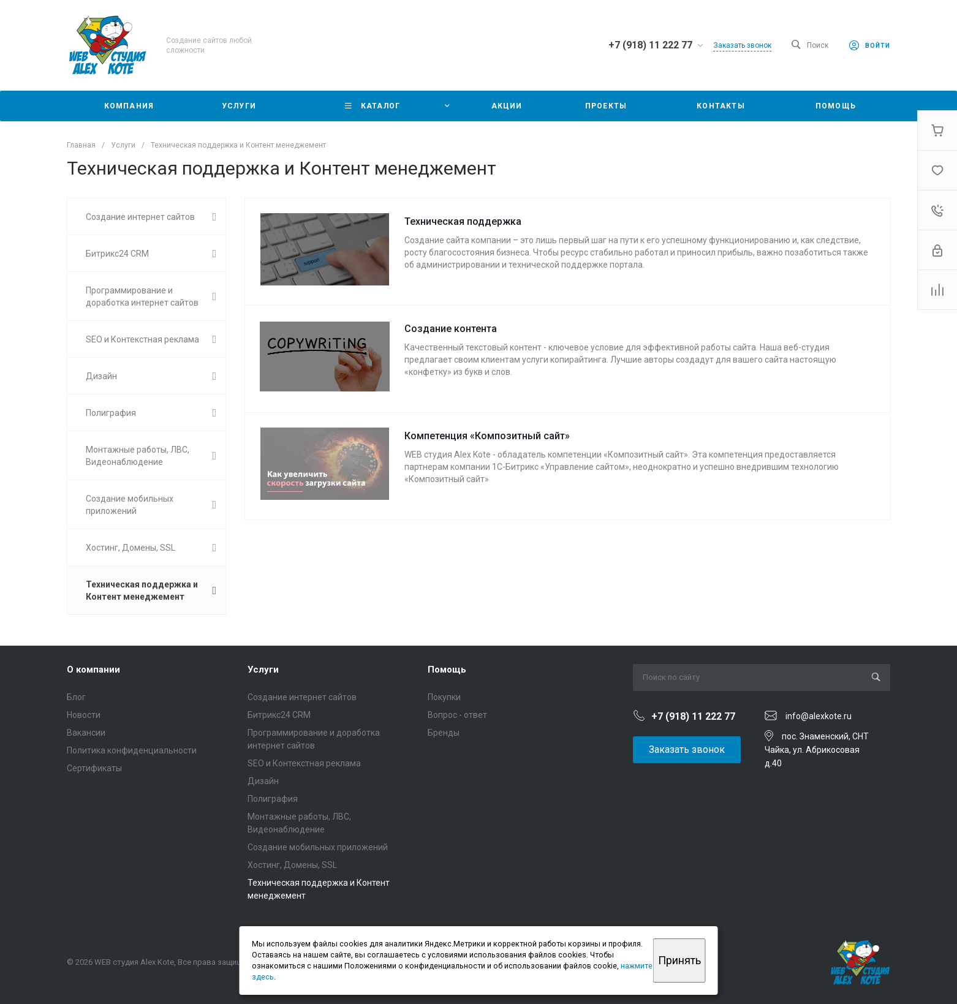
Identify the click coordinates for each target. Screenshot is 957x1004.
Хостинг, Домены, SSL (292, 865)
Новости (83, 715)
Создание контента (450, 328)
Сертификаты (94, 768)
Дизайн (263, 781)
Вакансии (86, 733)
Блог (76, 697)
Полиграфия (273, 799)
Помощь (447, 669)
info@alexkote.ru (818, 716)
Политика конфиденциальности (132, 750)
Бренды (444, 733)
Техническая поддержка (462, 221)
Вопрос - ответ (457, 715)
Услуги (263, 669)
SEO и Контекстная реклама (304, 763)
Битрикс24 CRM (279, 715)
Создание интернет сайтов (302, 697)
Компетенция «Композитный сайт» (487, 436)
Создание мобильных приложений (318, 847)
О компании (93, 669)
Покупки (444, 697)
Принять (679, 960)
